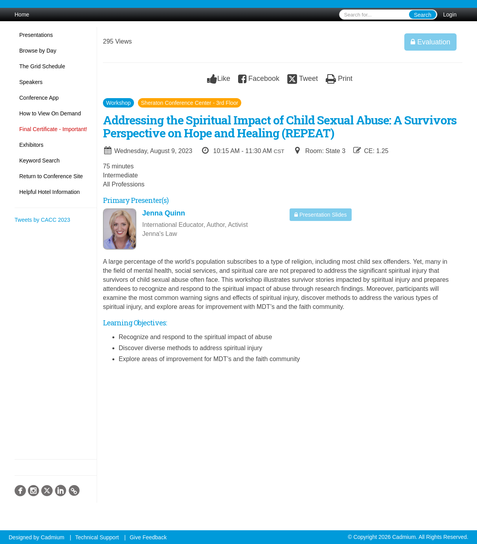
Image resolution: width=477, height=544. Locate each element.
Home (22, 14)
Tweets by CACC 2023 (42, 220)
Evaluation (430, 42)
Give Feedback (148, 537)
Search (422, 15)
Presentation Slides (320, 215)
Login (450, 14)
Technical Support (97, 537)
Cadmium (52, 537)
